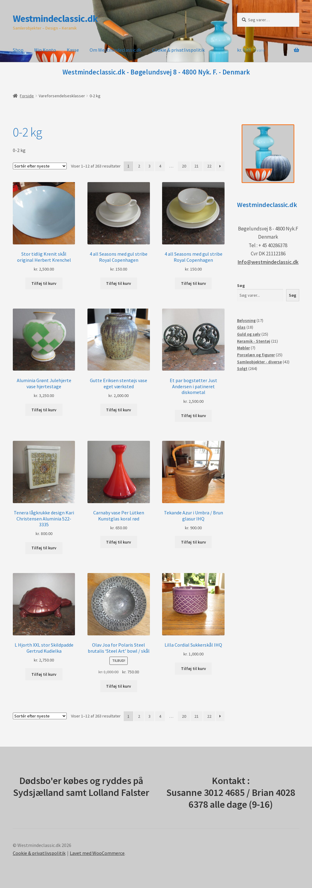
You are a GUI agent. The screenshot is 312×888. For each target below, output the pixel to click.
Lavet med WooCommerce (97, 853)
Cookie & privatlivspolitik (178, 50)
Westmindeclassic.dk (55, 18)
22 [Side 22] (209, 166)
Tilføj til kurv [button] (43, 283)
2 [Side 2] (139, 166)
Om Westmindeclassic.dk (115, 50)
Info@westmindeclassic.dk (268, 262)
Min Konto (45, 50)
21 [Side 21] (196, 166)
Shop (18, 50)
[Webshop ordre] (40, 166)
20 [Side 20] (184, 166)
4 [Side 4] (160, 166)
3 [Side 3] (149, 166)
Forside (27, 95)
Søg (241, 285)
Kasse (73, 50)
